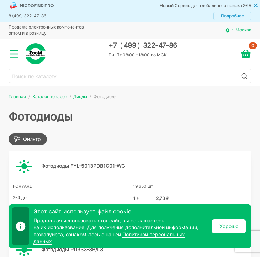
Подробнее (232, 16)
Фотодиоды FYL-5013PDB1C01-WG (83, 166)
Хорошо (228, 226)
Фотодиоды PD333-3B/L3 (72, 249)
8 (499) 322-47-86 (27, 16)
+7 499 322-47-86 (142, 45)
